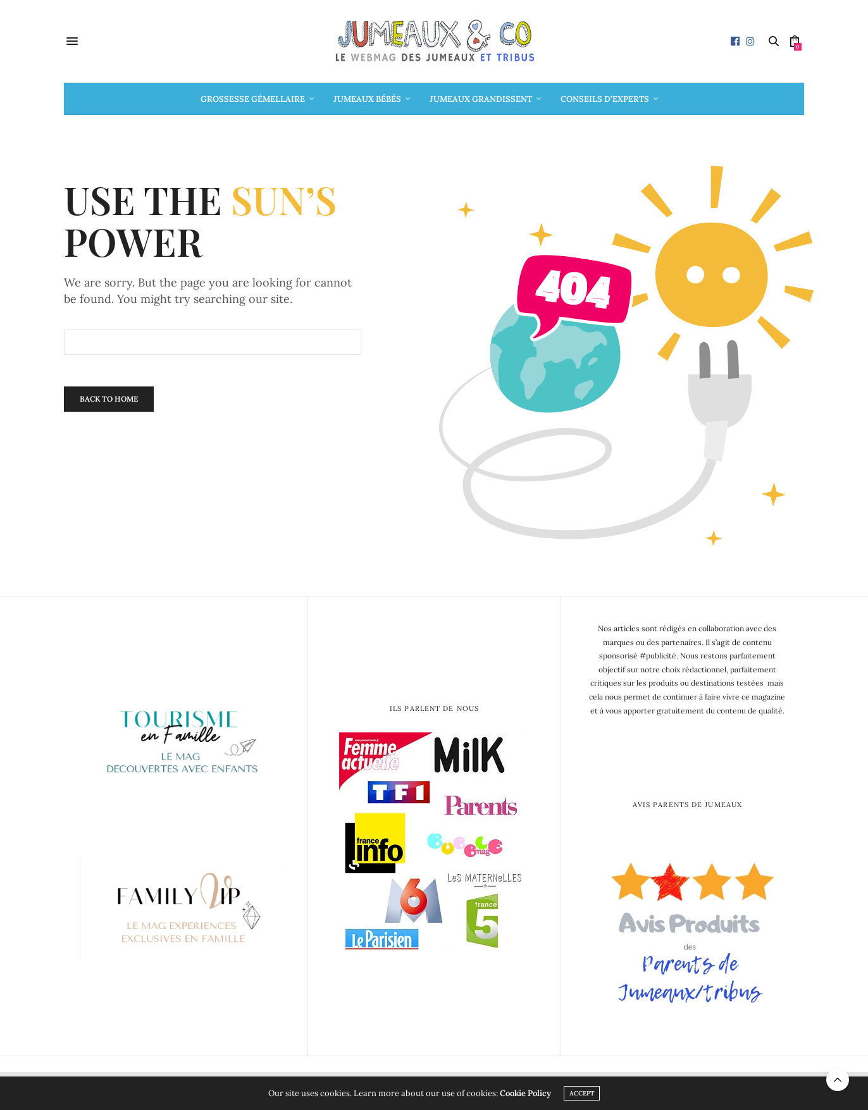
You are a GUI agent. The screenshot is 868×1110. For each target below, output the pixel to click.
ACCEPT (581, 1093)
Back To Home (109, 399)
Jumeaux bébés (367, 99)
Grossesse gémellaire (253, 99)
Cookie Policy (525, 1093)
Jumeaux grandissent (481, 99)
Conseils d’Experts (605, 99)
